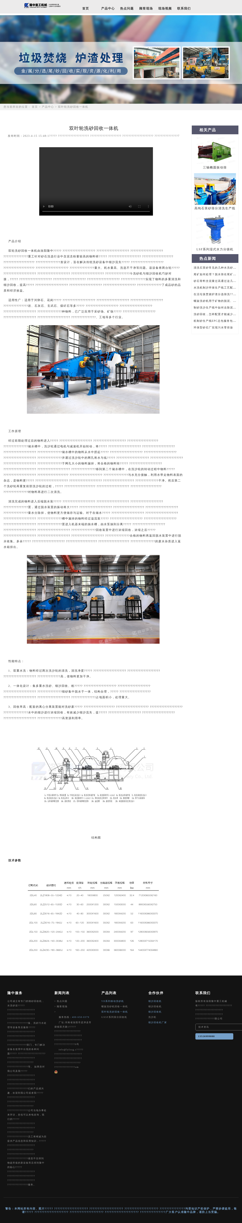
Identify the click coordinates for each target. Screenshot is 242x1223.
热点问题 (127, 8)
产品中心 (108, 8)
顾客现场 (146, 8)
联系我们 (184, 8)
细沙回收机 (155, 1001)
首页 (85, 8)
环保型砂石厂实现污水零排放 (213, 327)
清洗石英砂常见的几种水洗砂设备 (216, 267)
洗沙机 (152, 1017)
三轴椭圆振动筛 (215, 167)
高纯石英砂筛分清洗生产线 (214, 208)
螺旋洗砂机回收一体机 (114, 1006)
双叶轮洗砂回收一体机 (114, 1011)
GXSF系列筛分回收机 (114, 1017)
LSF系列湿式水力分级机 (215, 249)
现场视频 (165, 8)
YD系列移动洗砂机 (112, 1001)
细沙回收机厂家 (157, 1022)
